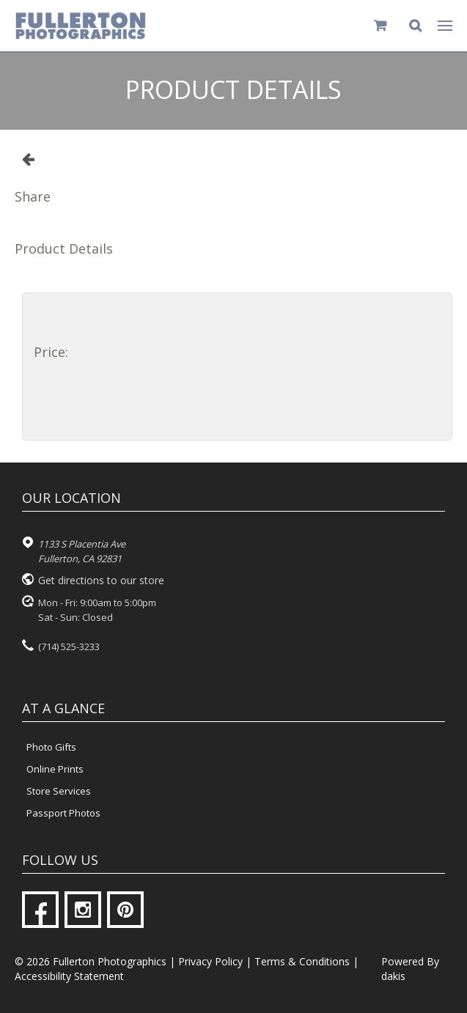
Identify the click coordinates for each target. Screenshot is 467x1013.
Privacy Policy (210, 961)
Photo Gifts (51, 747)
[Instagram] (83, 909)
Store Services (58, 790)
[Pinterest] (125, 909)
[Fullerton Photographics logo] (80, 26)
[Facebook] (40, 909)
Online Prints (55, 769)
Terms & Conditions (302, 961)
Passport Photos (63, 812)
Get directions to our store (101, 580)
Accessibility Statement (69, 976)
